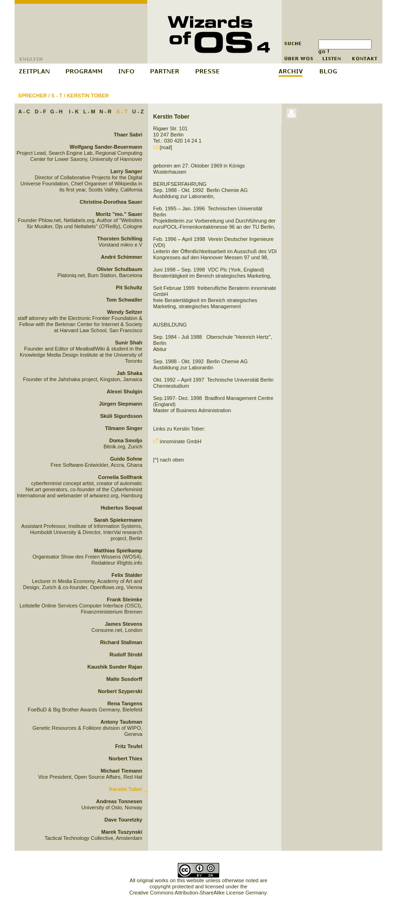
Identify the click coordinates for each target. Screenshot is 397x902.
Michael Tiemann (121, 771)
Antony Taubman (121, 722)
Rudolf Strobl (126, 654)
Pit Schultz (129, 287)
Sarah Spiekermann (118, 520)
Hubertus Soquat (122, 508)
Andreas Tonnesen (119, 801)
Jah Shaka (129, 373)
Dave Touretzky (123, 819)
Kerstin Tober (88, 95)
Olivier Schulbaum (120, 269)
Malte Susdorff (124, 679)
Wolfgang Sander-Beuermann (106, 147)
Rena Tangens (124, 703)
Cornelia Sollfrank (120, 477)
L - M (89, 111)
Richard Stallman (121, 642)
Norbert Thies (126, 758)
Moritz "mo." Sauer (118, 214)
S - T (57, 95)
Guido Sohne (126, 459)
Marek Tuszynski (121, 832)
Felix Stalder (126, 575)
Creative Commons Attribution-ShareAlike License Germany (197, 892)
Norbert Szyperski (120, 691)
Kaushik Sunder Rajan (115, 667)
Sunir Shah (128, 342)
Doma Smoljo (125, 440)
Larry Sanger (127, 171)
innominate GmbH (177, 441)
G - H (56, 111)
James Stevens (124, 624)
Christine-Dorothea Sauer (110, 202)
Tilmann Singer (123, 428)
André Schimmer (121, 257)
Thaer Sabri (128, 134)
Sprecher (32, 95)
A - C (24, 111)
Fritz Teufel (129, 746)
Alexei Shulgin (125, 391)
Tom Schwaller (124, 300)
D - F (40, 111)
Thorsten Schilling (120, 238)
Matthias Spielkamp (118, 550)
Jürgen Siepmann (120, 404)
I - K (74, 111)
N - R (105, 111)
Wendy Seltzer (125, 312)
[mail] (162, 147)
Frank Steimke (124, 599)
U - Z (137, 111)
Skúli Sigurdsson (121, 416)
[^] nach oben (168, 460)
